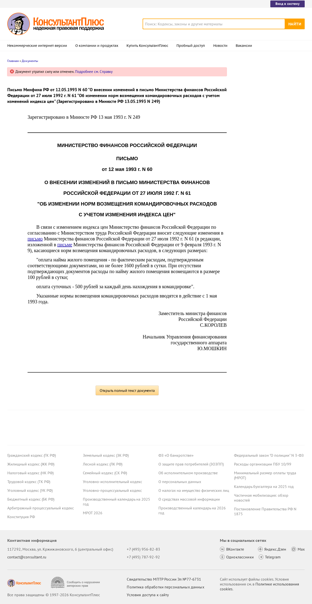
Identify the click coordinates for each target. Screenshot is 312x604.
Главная (13, 61)
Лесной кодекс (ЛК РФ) (102, 464)
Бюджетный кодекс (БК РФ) (30, 499)
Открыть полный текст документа (127, 390)
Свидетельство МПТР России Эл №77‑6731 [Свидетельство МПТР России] (164, 579)
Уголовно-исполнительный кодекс (112, 481)
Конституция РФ (21, 516)
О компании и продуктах (96, 45)
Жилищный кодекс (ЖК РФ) (30, 464)
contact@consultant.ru (26, 556)
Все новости (246, 196)
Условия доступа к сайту (148, 594)
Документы (30, 61)
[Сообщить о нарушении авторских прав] (76, 582)
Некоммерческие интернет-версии (37, 45)
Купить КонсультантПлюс (147, 45)
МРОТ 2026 (92, 512)
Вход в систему (287, 3)
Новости (220, 45)
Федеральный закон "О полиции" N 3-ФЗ (269, 455)
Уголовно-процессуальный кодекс (112, 490)
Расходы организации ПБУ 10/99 (262, 464)
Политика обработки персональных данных (165, 586)
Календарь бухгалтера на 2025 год (264, 486)
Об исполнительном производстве (188, 472)
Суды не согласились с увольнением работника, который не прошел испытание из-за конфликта (266, 180)
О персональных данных (179, 481)
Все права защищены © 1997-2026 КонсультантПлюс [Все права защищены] (53, 594)
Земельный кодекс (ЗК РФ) (106, 455)
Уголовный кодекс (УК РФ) (30, 490)
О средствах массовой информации (189, 499)
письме (64, 244)
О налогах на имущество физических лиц (193, 490)
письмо (35, 238)
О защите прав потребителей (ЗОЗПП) (191, 464)
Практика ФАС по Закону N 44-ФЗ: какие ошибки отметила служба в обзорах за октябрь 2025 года (264, 154)
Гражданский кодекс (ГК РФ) (31, 455)
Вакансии (244, 45)
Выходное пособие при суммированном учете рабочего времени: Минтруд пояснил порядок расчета (266, 124)
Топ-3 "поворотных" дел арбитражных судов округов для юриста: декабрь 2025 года (267, 96)
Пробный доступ (190, 45)
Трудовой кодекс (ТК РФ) (28, 481)
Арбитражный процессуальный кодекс (40, 507)
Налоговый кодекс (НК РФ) (30, 472)
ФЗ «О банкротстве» (176, 455)
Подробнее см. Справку (94, 71)
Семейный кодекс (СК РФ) (105, 472)
